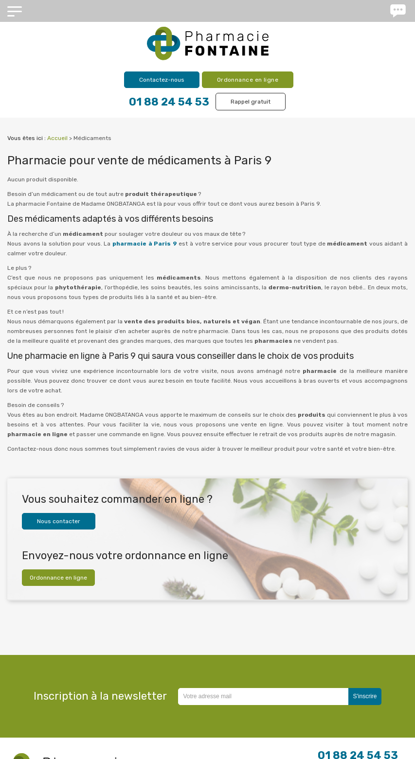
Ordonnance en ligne (248, 79)
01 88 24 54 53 (169, 101)
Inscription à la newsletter (100, 696)
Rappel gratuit (251, 101)
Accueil (57, 138)
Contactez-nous (161, 79)
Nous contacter (58, 521)
